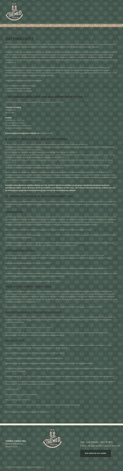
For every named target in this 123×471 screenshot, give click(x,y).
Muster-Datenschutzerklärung (15, 412)
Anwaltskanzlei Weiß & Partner (39, 412)
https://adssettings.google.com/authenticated (21, 394)
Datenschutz (40, 467)
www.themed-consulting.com (21, 128)
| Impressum (30, 467)
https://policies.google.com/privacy (18, 400)
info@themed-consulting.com (20, 125)
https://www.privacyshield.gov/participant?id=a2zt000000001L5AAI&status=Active (34, 358)
